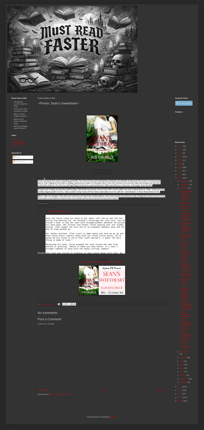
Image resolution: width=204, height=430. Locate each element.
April (182, 372)
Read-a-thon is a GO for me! (185, 237)
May (182, 368)
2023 (180, 157)
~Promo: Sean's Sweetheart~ (185, 345)
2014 (180, 178)
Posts (16, 157)
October (184, 188)
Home (102, 390)
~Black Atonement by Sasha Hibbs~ (185, 315)
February (184, 379)
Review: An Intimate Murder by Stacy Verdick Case (185, 255)
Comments (19, 162)
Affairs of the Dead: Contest (185, 208)
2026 (180, 146)
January (183, 382)
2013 (180, 387)
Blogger (113, 417)
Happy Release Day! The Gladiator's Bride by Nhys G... (185, 195)
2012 (180, 390)
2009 (180, 401)
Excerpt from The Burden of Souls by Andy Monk (185, 306)
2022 (180, 160)
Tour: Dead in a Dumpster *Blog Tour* (185, 324)
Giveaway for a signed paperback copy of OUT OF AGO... (185, 228)
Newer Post (43, 390)
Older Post (161, 390)
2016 (180, 171)
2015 (180, 174)
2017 (180, 167)
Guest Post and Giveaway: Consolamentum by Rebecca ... (185, 335)
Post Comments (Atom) (59, 394)
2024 (180, 153)
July (181, 361)
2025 (180, 150)
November (184, 185)
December (184, 181)
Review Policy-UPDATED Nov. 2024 (20, 144)
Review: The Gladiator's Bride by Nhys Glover (185, 267)
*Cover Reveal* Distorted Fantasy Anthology (185, 217)
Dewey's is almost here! (184, 245)
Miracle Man (184, 203)
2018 (180, 164)
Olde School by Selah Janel (185, 275)
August (183, 358)
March (183, 375)
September (184, 352)
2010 (180, 397)
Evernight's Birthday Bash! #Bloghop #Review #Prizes (184, 294)
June (182, 365)
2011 (180, 394)
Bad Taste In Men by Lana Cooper (184, 282)
